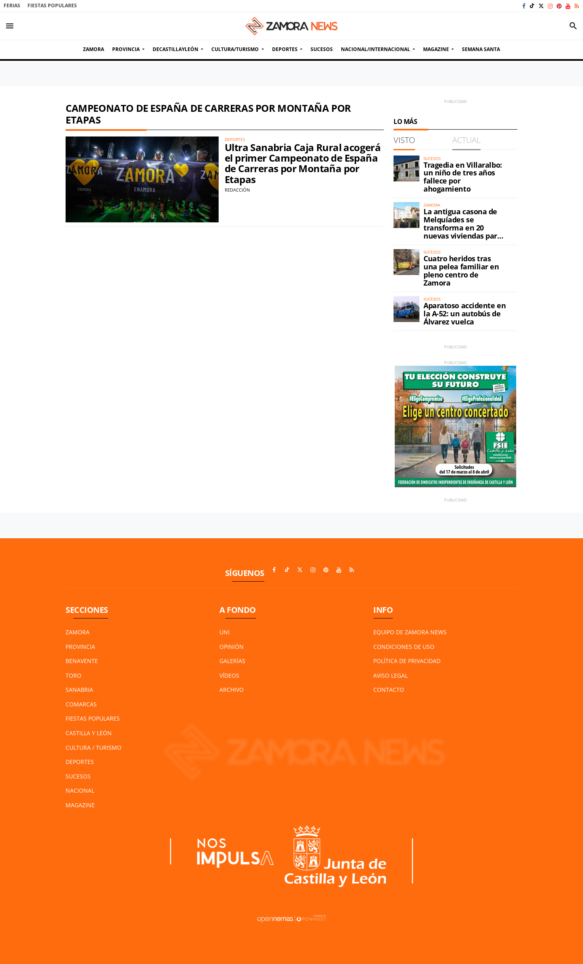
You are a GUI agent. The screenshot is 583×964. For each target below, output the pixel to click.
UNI (224, 632)
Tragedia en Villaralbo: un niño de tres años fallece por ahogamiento (462, 177)
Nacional (80, 790)
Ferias (12, 5)
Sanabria (79, 689)
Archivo (231, 689)
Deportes (80, 762)
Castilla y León (89, 733)
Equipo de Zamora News (410, 632)
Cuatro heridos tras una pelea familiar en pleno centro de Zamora (461, 270)
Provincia (80, 646)
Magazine (80, 805)
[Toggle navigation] (9, 26)
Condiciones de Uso (403, 646)
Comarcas (81, 704)
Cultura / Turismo (93, 747)
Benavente (82, 661)
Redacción (237, 190)
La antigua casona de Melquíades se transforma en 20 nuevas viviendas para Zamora (462, 227)
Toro (73, 675)
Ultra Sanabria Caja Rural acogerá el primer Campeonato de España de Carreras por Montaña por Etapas (303, 163)
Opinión (231, 646)
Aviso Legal (390, 675)
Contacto (388, 689)
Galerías (232, 661)
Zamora (77, 632)
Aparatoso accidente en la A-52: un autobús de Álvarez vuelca (464, 313)
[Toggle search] (573, 26)
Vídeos (229, 675)
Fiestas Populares (52, 5)
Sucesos (78, 776)
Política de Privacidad (406, 661)
